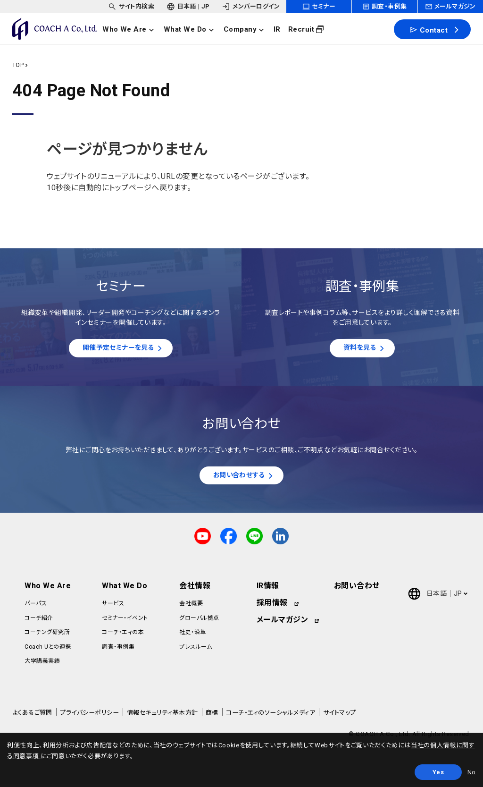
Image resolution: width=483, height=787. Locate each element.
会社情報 (194, 588)
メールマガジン (282, 622)
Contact (428, 29)
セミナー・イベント (125, 621)
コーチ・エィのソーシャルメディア (270, 715)
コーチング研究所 (47, 635)
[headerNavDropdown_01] (131, 29)
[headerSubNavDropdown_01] (131, 6)
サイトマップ (339, 715)
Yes (438, 772)
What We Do (124, 588)
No (471, 772)
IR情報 (268, 588)
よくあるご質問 (32, 715)
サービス (113, 606)
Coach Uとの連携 (48, 649)
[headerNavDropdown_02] (192, 29)
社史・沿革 (192, 635)
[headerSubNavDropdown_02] (188, 6)
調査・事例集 (118, 649)
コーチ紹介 (39, 621)
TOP (18, 65)
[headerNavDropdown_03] (247, 29)
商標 (212, 715)
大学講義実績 (42, 663)
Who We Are (48, 588)
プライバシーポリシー (89, 715)
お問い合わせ (357, 588)
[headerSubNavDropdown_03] (251, 6)
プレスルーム (195, 649)
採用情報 (272, 605)
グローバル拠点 (199, 621)
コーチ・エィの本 (123, 635)
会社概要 (191, 606)
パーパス (36, 606)
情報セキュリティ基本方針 (162, 715)
